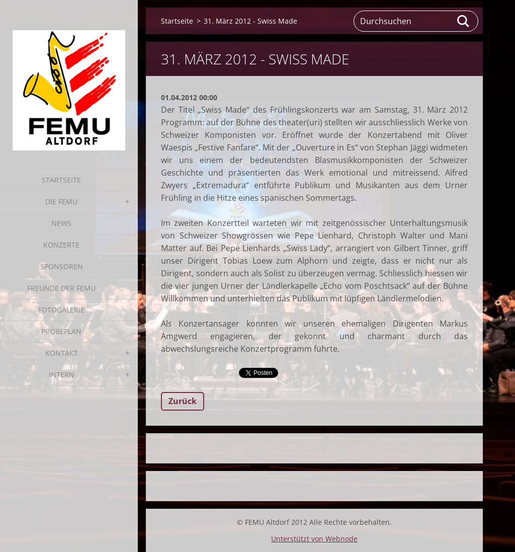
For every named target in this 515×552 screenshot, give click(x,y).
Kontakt (61, 353)
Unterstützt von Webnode (314, 538)
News (61, 223)
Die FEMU (61, 201)
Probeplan (61, 331)
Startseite (61, 180)
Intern (61, 374)
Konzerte (61, 245)
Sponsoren (61, 266)
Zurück (182, 401)
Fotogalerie (61, 309)
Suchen (463, 21)
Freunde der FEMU (61, 288)
